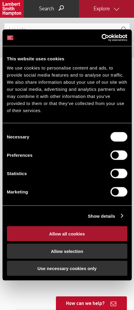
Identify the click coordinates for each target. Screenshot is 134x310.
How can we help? (85, 303)
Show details (101, 215)
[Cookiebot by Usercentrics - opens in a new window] (101, 38)
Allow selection (67, 251)
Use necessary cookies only (66, 268)
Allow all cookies (67, 233)
